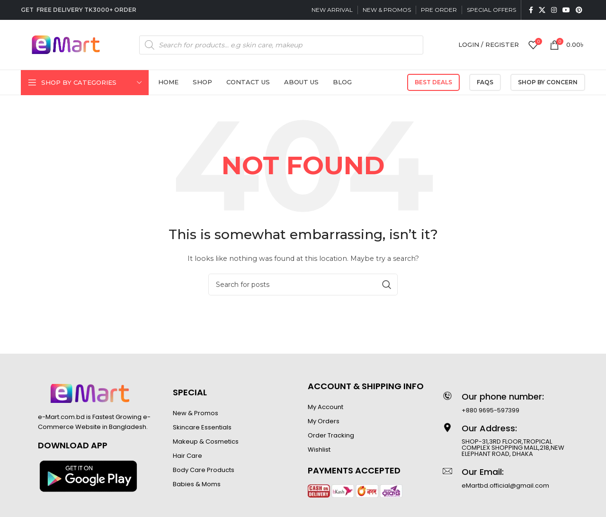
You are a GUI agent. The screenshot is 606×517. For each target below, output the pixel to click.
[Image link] (88, 476)
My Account (325, 406)
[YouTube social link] (566, 10)
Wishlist (319, 449)
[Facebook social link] (531, 10)
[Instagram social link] (554, 10)
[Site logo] (66, 44)
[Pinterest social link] (579, 10)
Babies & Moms (197, 484)
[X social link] (542, 10)
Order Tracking (331, 435)
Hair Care (187, 455)
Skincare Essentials (202, 427)
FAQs (485, 82)
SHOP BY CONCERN (548, 82)
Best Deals (433, 82)
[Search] (303, 284)
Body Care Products (203, 469)
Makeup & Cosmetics (206, 441)
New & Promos (195, 413)
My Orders (323, 421)
